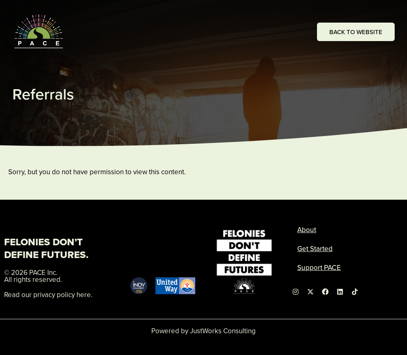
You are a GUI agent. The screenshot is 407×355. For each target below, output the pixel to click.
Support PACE (319, 267)
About (306, 230)
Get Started (315, 249)
